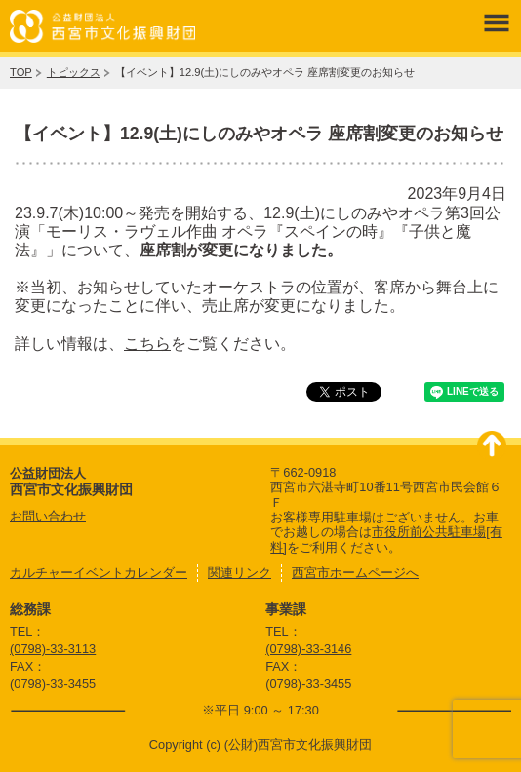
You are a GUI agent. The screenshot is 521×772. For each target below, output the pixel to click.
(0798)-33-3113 (53, 648)
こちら (147, 343)
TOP (21, 72)
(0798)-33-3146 (308, 648)
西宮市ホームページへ (355, 572)
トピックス (73, 72)
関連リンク (239, 572)
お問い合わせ (48, 516)
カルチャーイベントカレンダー (98, 572)
